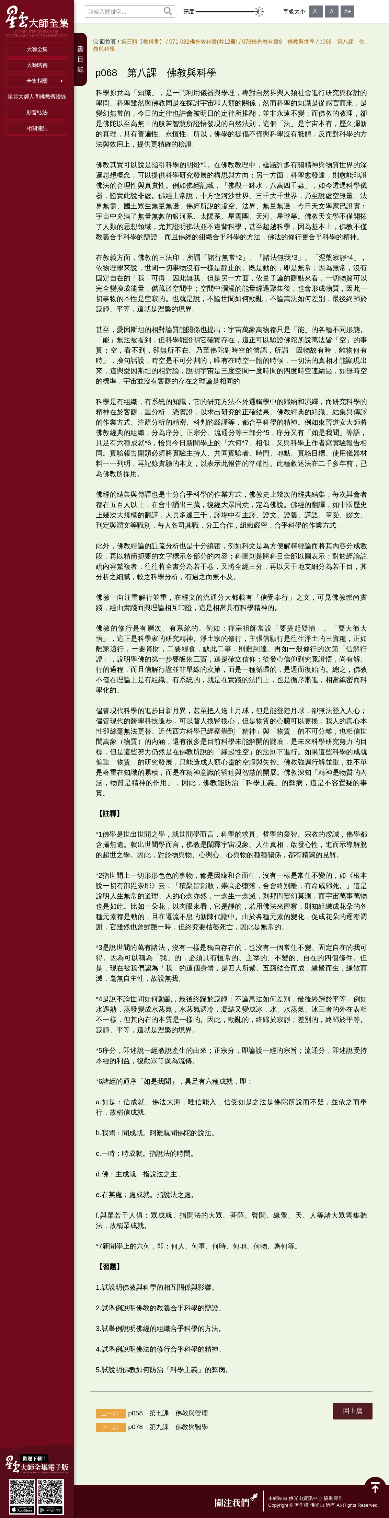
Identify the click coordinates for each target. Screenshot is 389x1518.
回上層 (353, 1410)
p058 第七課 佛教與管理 (152, 1413)
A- (316, 11)
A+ (347, 11)
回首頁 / (110, 42)
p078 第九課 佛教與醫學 (152, 1427)
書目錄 (80, 59)
